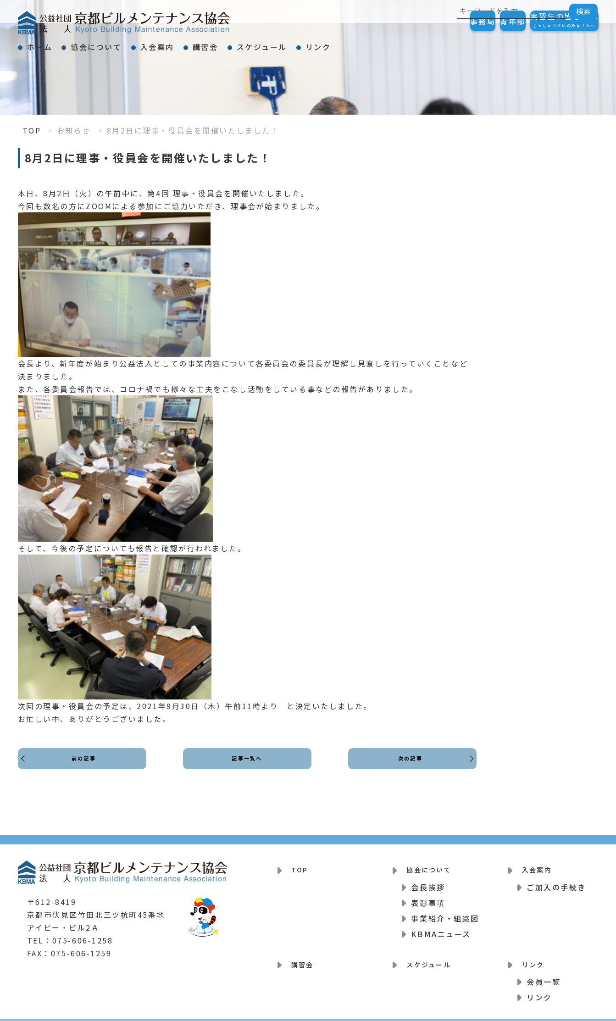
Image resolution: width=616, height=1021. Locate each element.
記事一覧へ (246, 767)
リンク (409, 43)
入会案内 (199, 43)
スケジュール (336, 43)
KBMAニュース (441, 927)
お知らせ (74, 130)
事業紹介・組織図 (445, 912)
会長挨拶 (428, 881)
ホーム (48, 43)
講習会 (263, 43)
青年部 (485, 21)
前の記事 (86, 767)
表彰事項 (428, 896)
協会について (120, 43)
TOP (31, 130)
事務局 (437, 21)
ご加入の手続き (556, 881)
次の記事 (407, 767)
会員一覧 (544, 970)
